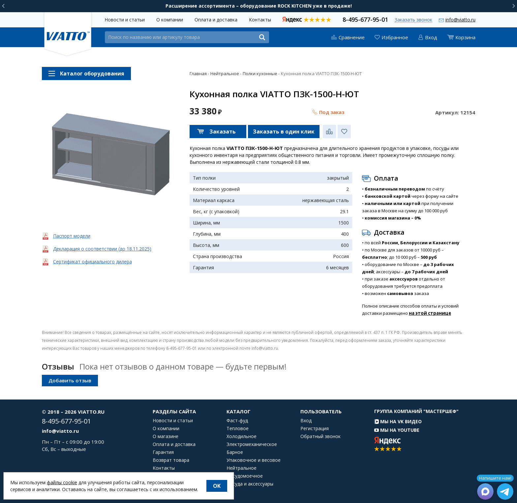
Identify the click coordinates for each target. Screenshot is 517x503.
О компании (169, 19)
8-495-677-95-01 (365, 18)
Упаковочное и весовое (254, 460)
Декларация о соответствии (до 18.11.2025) (102, 249)
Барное (235, 452)
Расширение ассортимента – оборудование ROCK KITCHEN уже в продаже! (259, 6)
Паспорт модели (71, 236)
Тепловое (238, 428)
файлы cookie (62, 482)
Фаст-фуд (237, 420)
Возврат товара (171, 460)
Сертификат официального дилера (92, 261)
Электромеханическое (252, 444)
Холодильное (242, 436)
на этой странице (430, 313)
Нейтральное (242, 468)
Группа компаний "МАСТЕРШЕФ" (416, 411)
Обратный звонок (320, 436)
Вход (306, 420)
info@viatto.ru (460, 19)
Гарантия (163, 452)
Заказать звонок (413, 19)
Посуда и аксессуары (250, 484)
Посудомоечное (245, 476)
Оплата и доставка (216, 19)
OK (217, 485)
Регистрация (314, 428)
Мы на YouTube (396, 430)
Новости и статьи (125, 19)
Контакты (260, 19)
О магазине (165, 436)
